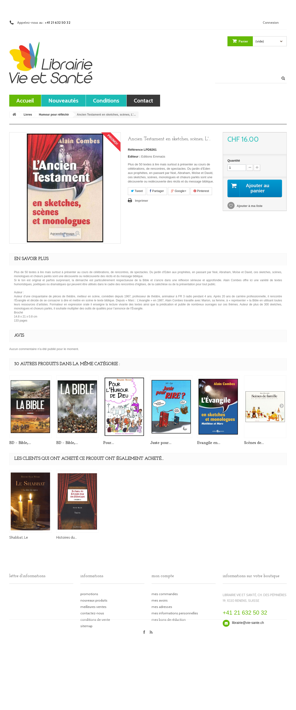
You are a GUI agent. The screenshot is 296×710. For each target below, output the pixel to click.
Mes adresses (162, 607)
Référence (135, 149)
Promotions (89, 594)
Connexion (271, 22)
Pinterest (201, 191)
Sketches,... (112, 537)
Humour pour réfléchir (54, 114)
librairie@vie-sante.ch (248, 623)
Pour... (108, 442)
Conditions (106, 100)
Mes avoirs (160, 600)
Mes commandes (165, 594)
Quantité (233, 160)
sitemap (86, 626)
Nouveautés (63, 100)
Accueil (25, 100)
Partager (157, 191)
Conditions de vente (95, 619)
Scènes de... (254, 442)
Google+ (178, 191)
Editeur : (134, 156)
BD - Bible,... (20, 442)
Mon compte (163, 576)
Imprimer (141, 200)
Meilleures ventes (93, 607)
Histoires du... (207, 537)
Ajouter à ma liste (249, 206)
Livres (28, 114)
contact (143, 100)
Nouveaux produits (93, 600)
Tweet (137, 191)
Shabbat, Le (159, 537)
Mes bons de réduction (169, 619)
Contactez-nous (92, 613)
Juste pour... (160, 442)
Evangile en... (208, 442)
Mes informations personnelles (175, 613)
